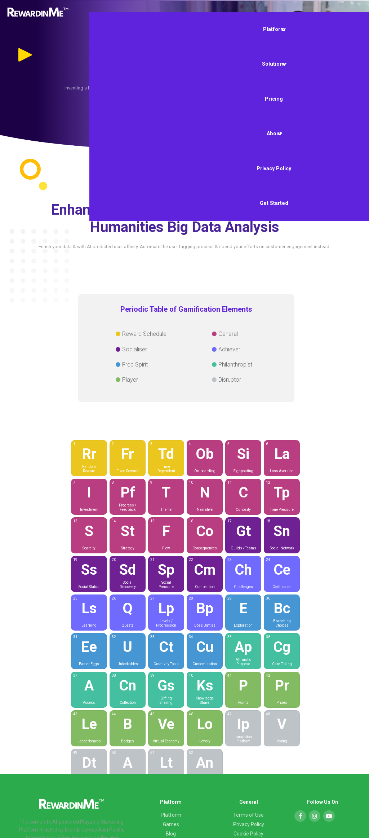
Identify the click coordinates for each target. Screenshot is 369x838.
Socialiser (131, 349)
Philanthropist (232, 364)
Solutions (274, 64)
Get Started (273, 203)
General (225, 334)
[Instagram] (314, 816)
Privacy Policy (274, 168)
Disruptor (226, 380)
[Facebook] (300, 816)
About (274, 134)
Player (127, 380)
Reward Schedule (141, 334)
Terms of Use (248, 815)
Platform (274, 29)
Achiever (226, 349)
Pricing (274, 99)
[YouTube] (329, 816)
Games (171, 824)
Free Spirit (132, 364)
